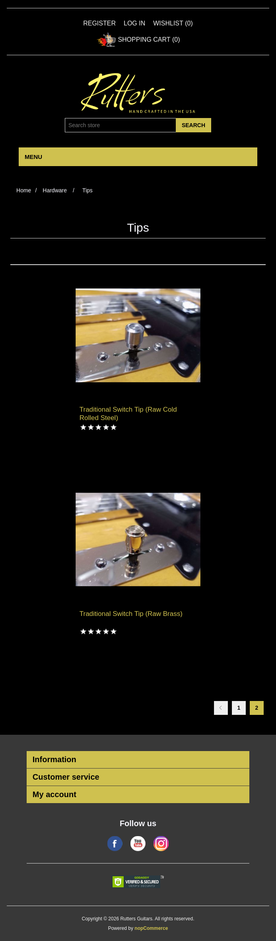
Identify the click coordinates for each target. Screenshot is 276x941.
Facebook (114, 843)
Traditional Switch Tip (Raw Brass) (131, 614)
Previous (221, 708)
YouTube (138, 843)
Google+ (161, 843)
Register (99, 23)
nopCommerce (151, 928)
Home (23, 190)
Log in (134, 23)
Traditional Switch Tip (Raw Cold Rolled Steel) (128, 413)
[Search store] (120, 125)
